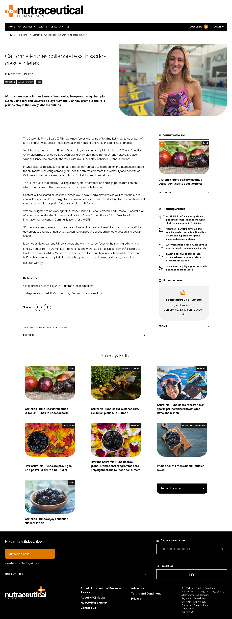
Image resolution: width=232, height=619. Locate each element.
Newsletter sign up (94, 602)
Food (39, 82)
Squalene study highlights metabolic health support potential (186, 268)
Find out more (14, 574)
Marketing (10, 82)
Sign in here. (33, 563)
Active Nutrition (25, 82)
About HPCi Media (93, 597)
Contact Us (88, 607)
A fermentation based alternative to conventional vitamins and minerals (186, 246)
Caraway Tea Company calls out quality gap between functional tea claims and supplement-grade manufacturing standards (186, 234)
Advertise (138, 588)
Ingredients (68, 425)
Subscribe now (170, 488)
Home (11, 26)
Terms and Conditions (146, 593)
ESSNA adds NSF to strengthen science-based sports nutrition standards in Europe (183, 257)
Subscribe (198, 27)
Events (42, 26)
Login (217, 26)
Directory (57, 26)
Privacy (136, 598)
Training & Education (130, 368)
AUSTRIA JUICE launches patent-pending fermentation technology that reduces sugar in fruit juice (185, 220)
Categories (25, 26)
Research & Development (194, 425)
